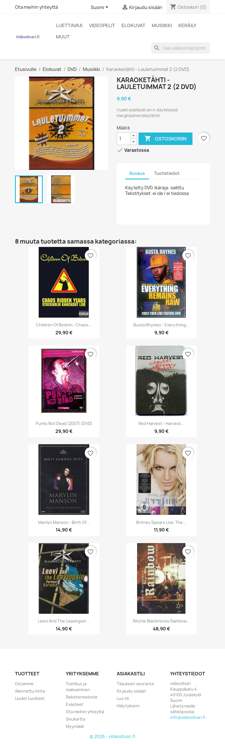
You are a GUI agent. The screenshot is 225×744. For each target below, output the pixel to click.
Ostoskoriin (165, 138)
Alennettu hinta (30, 691)
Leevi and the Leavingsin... (64, 621)
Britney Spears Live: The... (161, 522)
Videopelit (102, 25)
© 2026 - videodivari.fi (112, 736)
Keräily (187, 25)
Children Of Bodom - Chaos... (64, 324)
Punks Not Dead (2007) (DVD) (64, 423)
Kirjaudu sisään (131, 691)
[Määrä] (123, 139)
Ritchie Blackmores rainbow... (161, 621)
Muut (63, 37)
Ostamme (24, 683)
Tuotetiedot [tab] (167, 173)
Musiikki (162, 25)
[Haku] (180, 48)
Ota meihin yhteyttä (36, 7)
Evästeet (74, 704)
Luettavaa (69, 25)
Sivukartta (75, 719)
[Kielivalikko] (100, 7)
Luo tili (123, 698)
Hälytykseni (128, 705)
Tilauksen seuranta (135, 683)
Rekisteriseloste (82, 697)
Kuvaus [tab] (137, 173)
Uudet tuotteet (30, 698)
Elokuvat (133, 25)
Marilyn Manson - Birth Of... (64, 522)
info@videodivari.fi (187, 717)
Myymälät (75, 726)
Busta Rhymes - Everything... (161, 324)
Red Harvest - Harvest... (161, 423)
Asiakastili (131, 674)
